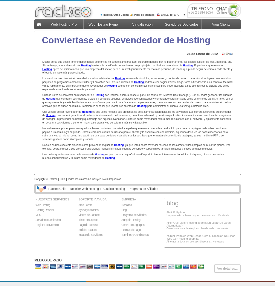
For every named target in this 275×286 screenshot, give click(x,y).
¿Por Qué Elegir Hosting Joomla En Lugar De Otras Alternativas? (199, 224)
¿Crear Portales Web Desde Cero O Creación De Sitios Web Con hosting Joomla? (201, 237)
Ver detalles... (227, 268)
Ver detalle (223, 215)
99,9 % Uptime (176, 212)
